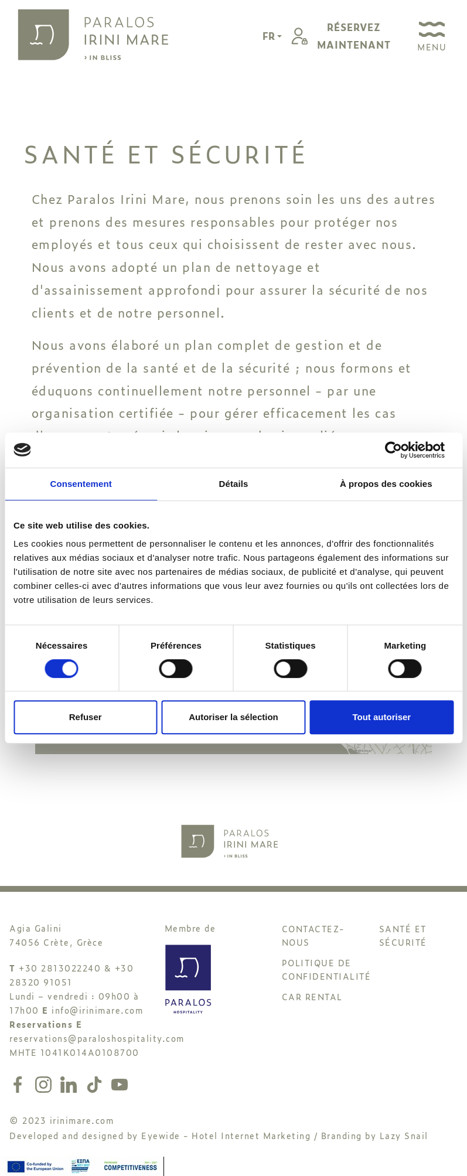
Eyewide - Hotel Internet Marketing (226, 1135)
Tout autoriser (381, 717)
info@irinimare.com (97, 1010)
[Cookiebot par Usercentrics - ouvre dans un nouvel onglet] (402, 450)
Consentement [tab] (80, 484)
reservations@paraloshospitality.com (97, 1038)
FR (270, 36)
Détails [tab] (233, 484)
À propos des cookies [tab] (386, 484)
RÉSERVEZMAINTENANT (354, 36)
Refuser (85, 717)
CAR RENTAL (312, 996)
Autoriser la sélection (233, 717)
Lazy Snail (404, 1135)
